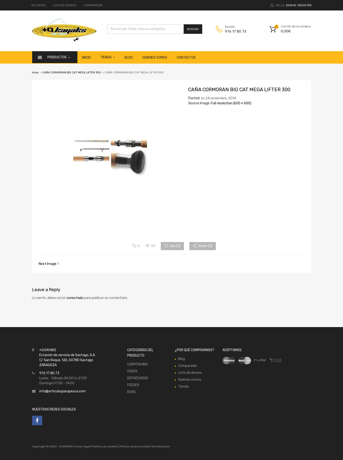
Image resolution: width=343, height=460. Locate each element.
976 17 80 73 (235, 31)
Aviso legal (82, 446)
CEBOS (132, 371)
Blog (129, 58)
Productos (58, 57)
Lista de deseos (190, 373)
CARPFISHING (137, 364)
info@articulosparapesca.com (62, 391)
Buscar (193, 29)
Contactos (186, 58)
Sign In (291, 5)
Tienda (107, 57)
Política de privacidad (135, 446)
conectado (74, 298)
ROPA (131, 392)
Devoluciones (160, 446)
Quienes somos (154, 58)
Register (305, 5)
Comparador (187, 366)
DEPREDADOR (137, 378)
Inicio (86, 58)
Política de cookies (105, 446)
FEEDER (133, 385)
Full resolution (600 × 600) (231, 103)
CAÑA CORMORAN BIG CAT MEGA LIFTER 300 (71, 72)
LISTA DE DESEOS (64, 5)
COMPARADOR (93, 5)
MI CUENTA (38, 5)
